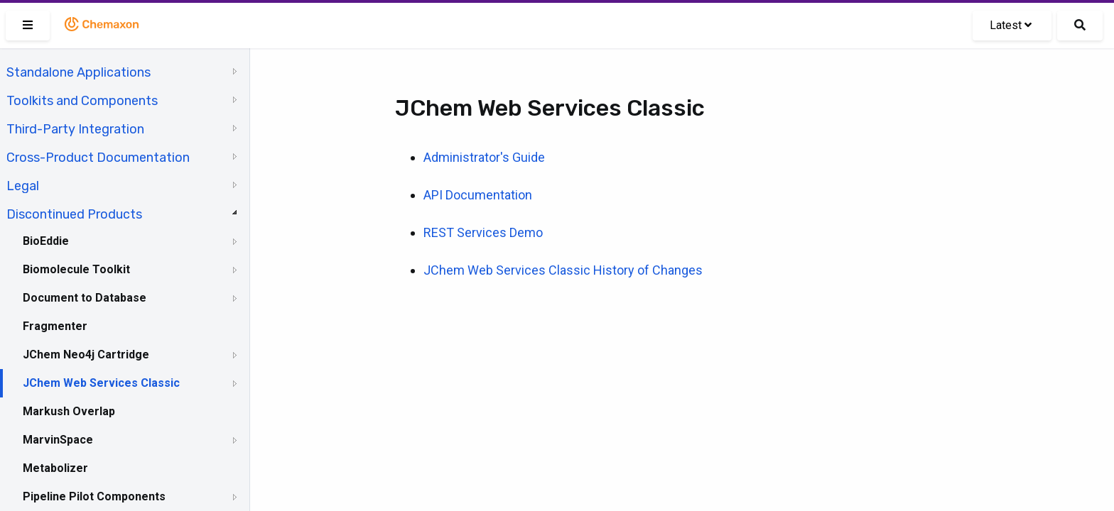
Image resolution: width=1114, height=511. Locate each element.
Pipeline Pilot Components (94, 496)
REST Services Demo (483, 232)
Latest (1011, 25)
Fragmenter (55, 326)
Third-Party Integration (75, 129)
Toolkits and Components (82, 101)
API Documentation (477, 194)
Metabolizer (55, 468)
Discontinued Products (74, 214)
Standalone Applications (78, 72)
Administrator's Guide (484, 157)
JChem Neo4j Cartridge (86, 354)
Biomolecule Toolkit (76, 269)
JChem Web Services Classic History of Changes (563, 270)
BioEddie (46, 241)
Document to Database (84, 297)
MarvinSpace (58, 439)
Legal (22, 186)
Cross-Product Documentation (98, 157)
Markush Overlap (69, 411)
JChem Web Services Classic (101, 383)
